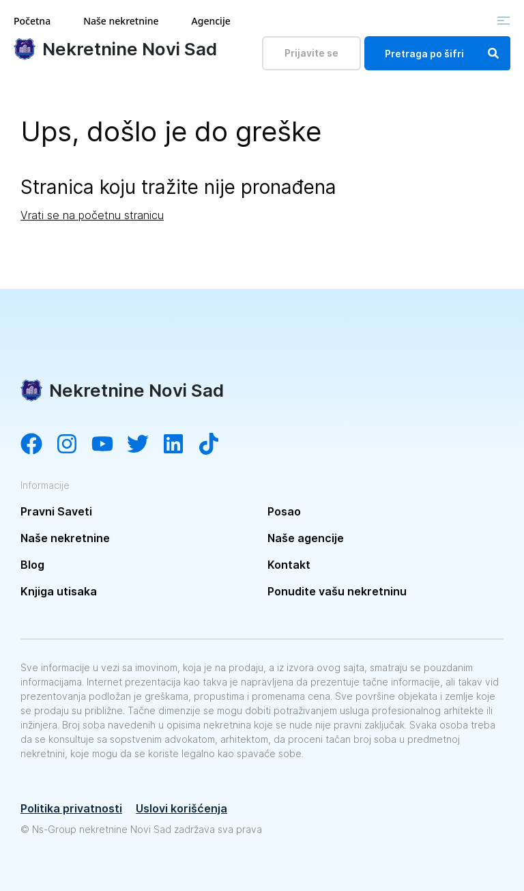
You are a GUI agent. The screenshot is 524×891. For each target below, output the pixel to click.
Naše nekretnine (120, 20)
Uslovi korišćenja (181, 808)
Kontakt (288, 564)
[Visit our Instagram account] (73, 445)
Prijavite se (311, 53)
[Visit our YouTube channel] (109, 445)
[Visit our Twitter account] (144, 445)
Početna (32, 20)
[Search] (493, 53)
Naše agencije (305, 538)
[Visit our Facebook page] (38, 445)
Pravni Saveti (56, 511)
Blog (32, 564)
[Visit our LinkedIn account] (180, 445)
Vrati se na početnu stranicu (92, 215)
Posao (284, 511)
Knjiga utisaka (58, 591)
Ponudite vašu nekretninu (337, 591)
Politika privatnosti (71, 808)
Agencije (211, 20)
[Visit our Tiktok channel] (215, 445)
